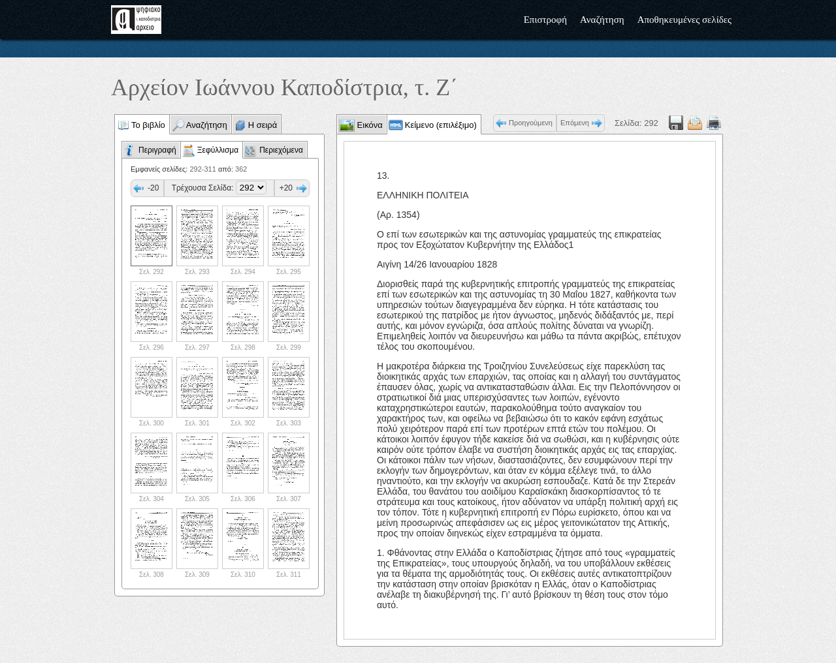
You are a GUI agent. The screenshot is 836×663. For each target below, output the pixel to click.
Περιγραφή (157, 150)
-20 (153, 188)
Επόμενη (574, 123)
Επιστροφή (545, 19)
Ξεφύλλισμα (217, 150)
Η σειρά (263, 125)
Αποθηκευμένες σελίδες (684, 19)
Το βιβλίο (148, 125)
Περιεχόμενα (281, 150)
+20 (286, 188)
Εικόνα (369, 125)
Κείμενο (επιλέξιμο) (441, 125)
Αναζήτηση (602, 19)
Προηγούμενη (531, 123)
